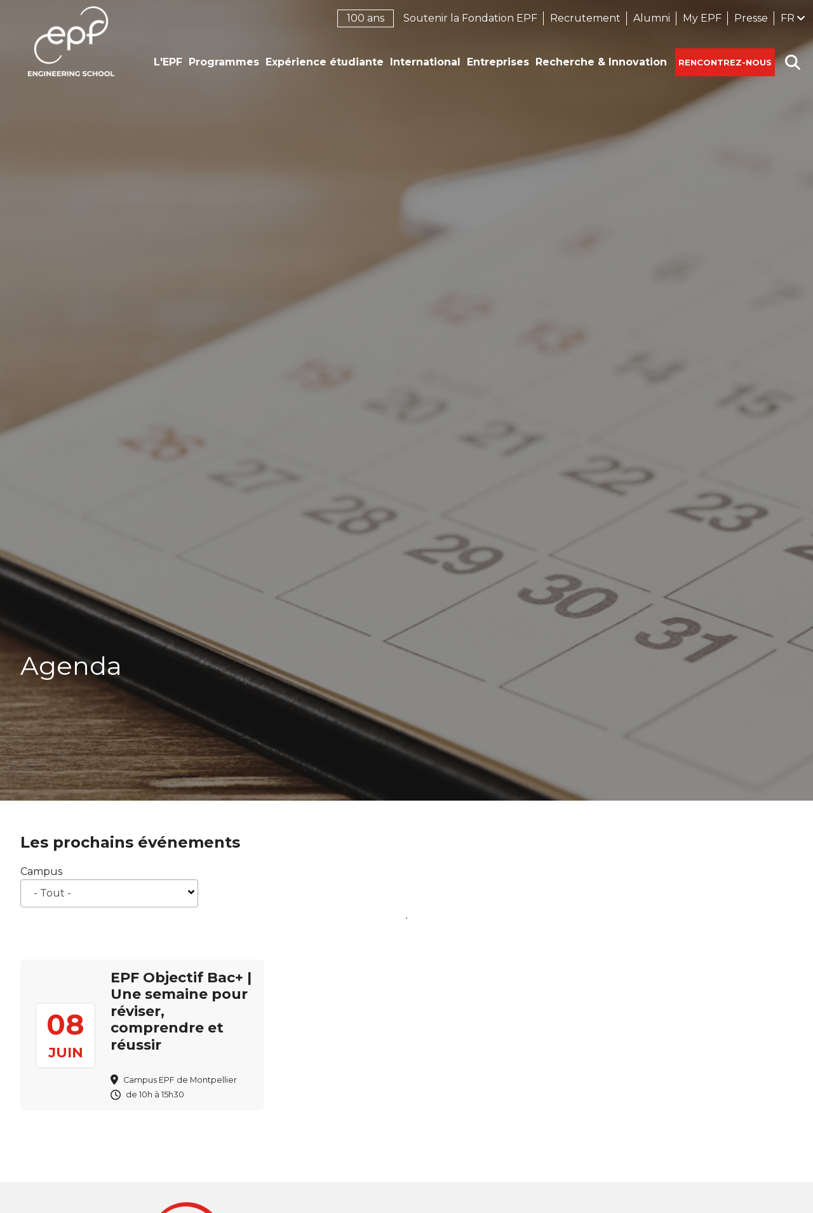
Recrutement (585, 18)
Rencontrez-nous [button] (725, 62)
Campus (41, 871)
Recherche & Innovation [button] (601, 62)
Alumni (651, 18)
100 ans (365, 18)
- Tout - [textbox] (52, 893)
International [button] (425, 62)
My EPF (702, 18)
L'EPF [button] (168, 62)
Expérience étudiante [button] (324, 62)
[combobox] (109, 893)
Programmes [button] (224, 62)
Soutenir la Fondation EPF (470, 18)
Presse (751, 18)
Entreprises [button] (498, 62)
